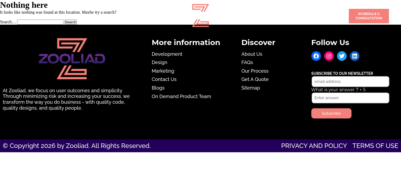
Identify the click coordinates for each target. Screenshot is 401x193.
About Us (251, 54)
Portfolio (245, 16)
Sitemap (250, 88)
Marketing (148, 16)
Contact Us (305, 16)
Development (34, 16)
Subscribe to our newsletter (342, 73)
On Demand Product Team (181, 96)
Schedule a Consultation (368, 16)
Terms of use (375, 146)
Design (93, 16)
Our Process (254, 71)
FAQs (247, 62)
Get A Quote (255, 79)
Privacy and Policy (314, 146)
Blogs (158, 88)
